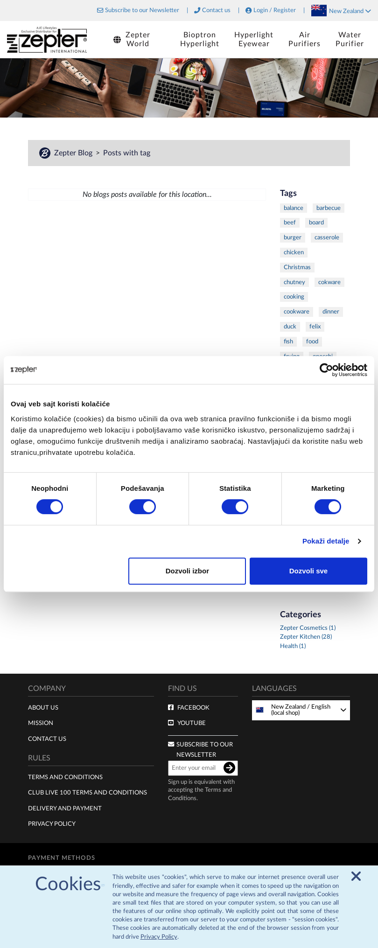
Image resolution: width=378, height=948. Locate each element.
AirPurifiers (304, 39)
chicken (294, 252)
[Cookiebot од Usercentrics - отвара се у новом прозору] (326, 370)
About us (43, 707)
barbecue (328, 208)
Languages (274, 688)
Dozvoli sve (308, 571)
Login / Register (274, 10)
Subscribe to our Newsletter (142, 10)
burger (292, 237)
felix (315, 326)
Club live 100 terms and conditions (87, 792)
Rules (39, 758)
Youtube (191, 723)
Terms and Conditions (65, 777)
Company (47, 688)
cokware (329, 282)
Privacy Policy (158, 935)
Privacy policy (52, 824)
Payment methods (61, 858)
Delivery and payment (65, 808)
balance (293, 208)
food (312, 341)
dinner (330, 311)
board (316, 222)
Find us (182, 688)
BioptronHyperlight (199, 39)
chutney (294, 282)
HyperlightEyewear (253, 39)
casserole (327, 237)
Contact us (216, 10)
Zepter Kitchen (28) (306, 637)
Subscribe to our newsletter (204, 750)
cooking (294, 297)
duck (290, 326)
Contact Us (47, 739)
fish (288, 341)
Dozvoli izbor (187, 571)
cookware (296, 311)
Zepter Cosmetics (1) (308, 628)
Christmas (297, 267)
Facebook (193, 707)
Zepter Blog (74, 153)
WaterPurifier (350, 39)
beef (290, 222)
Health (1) (293, 646)
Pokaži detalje (326, 541)
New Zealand (350, 11)
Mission (40, 723)
